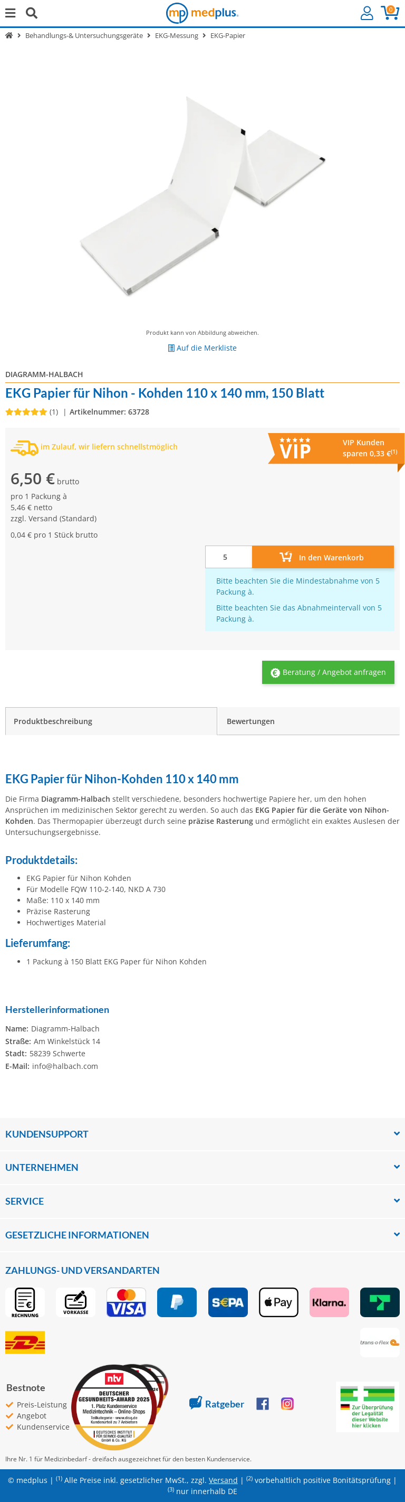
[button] (367, 13)
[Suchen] (31, 13)
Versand (42, 518)
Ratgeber (216, 1404)
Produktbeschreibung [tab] (53, 721)
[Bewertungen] (32, 412)
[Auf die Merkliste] (202, 347)
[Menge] (229, 557)
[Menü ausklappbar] (10, 13)
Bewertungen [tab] (251, 721)
